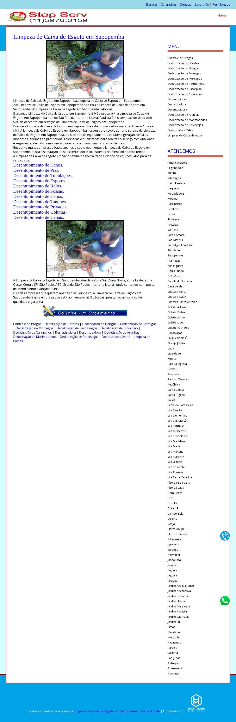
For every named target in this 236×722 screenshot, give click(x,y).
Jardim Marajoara (179, 606)
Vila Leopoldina (177, 436)
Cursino (172, 518)
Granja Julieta (176, 343)
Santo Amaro (176, 235)
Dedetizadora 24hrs (116, 337)
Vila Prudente (176, 467)
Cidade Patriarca (178, 328)
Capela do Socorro (180, 281)
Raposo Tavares (178, 379)
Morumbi (173, 637)
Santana (173, 229)
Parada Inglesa (177, 364)
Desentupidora (90, 332)
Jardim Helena (177, 601)
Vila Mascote (176, 457)
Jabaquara (174, 560)
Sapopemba (175, 255)
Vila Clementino (177, 415)
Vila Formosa (176, 426)
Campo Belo (175, 513)
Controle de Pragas (27, 324)
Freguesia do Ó (177, 338)
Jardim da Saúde (178, 596)
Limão (172, 627)
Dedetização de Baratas (62, 324)
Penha (172, 369)
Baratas (152, 4)
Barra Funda (176, 271)
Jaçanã (172, 565)
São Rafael (174, 250)
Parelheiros (175, 204)
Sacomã (173, 653)
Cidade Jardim (177, 317)
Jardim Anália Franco (181, 585)
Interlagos (174, 178)
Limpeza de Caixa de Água (185, 135)
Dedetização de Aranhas (121, 332)
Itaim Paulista (176, 183)
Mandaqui (174, 632)
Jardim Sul (174, 622)
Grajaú (172, 524)
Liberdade (174, 353)
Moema (172, 198)
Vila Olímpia (175, 462)
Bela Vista (174, 276)
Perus (171, 214)
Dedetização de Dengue (99, 324)
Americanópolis (177, 162)
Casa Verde (175, 286)
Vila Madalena (176, 441)
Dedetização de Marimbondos (35, 337)
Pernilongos (221, 4)
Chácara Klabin (177, 296)
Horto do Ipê (176, 529)
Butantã (173, 508)
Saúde (172, 400)
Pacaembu (174, 642)
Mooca (172, 359)
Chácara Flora (176, 291)
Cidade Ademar (178, 307)
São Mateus (175, 240)
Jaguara (172, 570)
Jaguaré (172, 575)
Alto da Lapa (176, 487)
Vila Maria (174, 446)
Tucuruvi (173, 673)
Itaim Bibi (174, 555)
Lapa (171, 348)
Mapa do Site (150, 711)
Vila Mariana (175, 451)
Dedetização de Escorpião (119, 328)
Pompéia (173, 374)
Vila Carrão (175, 410)
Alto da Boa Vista (179, 482)
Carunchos (169, 4)
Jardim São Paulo (178, 616)
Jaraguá (172, 580)
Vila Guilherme (177, 431)
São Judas (174, 658)
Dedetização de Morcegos (34, 328)
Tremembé (175, 668)
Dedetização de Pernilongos (77, 328)
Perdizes (173, 209)
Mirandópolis (176, 193)
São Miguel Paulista (180, 245)
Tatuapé (173, 663)
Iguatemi (173, 544)
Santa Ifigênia (176, 395)
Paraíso (172, 648)
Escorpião (202, 4)
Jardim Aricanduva (179, 591)
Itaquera (173, 188)
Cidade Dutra (176, 312)
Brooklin (173, 503)
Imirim (172, 173)
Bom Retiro (175, 493)
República (174, 384)
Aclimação (174, 260)
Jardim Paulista (177, 611)
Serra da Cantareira (180, 405)
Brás (171, 498)
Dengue (185, 4)
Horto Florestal (178, 534)
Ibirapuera (174, 539)
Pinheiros (173, 219)
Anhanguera (175, 266)
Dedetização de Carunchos (32, 332)
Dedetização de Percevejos (79, 337)
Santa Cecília (176, 390)
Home (222, 15)
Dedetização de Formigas (138, 324)
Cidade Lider (176, 322)
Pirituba (173, 224)
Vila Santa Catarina (180, 477)
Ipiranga (173, 549)
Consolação (175, 333)
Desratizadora (65, 332)
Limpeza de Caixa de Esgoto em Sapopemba (106, 711)
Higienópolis (175, 168)
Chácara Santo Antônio (182, 302)
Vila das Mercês (178, 420)
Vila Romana (175, 472)
